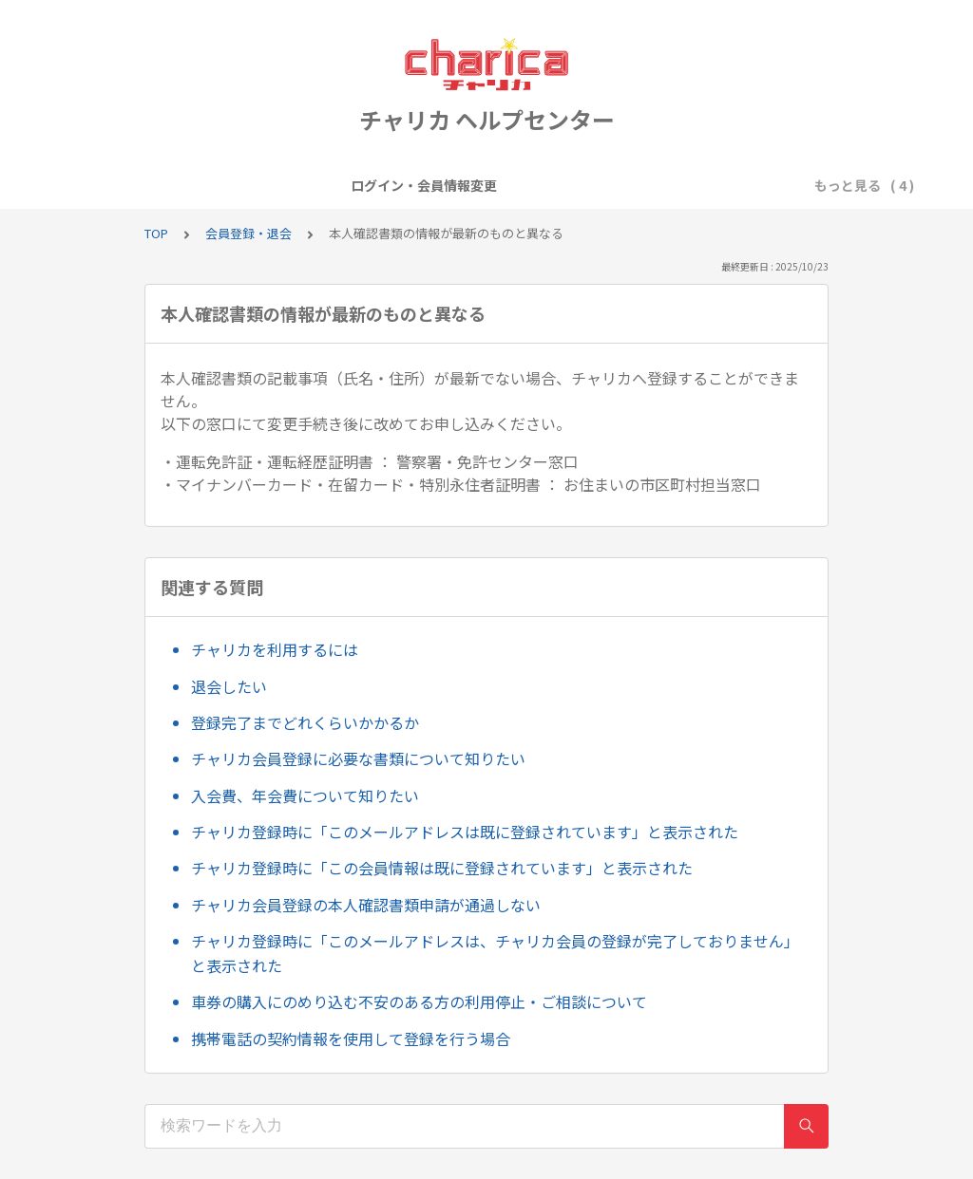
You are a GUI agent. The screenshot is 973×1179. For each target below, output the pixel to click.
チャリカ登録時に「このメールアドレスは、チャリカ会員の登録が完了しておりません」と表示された (495, 953)
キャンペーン (460, 185)
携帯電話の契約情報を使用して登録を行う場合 (350, 1038)
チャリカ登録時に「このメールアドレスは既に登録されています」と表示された (464, 831)
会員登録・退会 (347, 185)
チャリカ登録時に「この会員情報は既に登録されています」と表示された (442, 867)
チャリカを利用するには (274, 649)
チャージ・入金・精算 (592, 185)
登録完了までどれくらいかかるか (305, 722)
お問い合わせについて (752, 185)
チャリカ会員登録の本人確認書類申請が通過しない (366, 904)
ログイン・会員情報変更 (201, 185)
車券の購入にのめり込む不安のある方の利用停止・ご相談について (419, 1001)
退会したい (229, 686)
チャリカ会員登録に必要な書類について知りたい (358, 758)
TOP (156, 233)
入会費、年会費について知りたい (305, 795)
